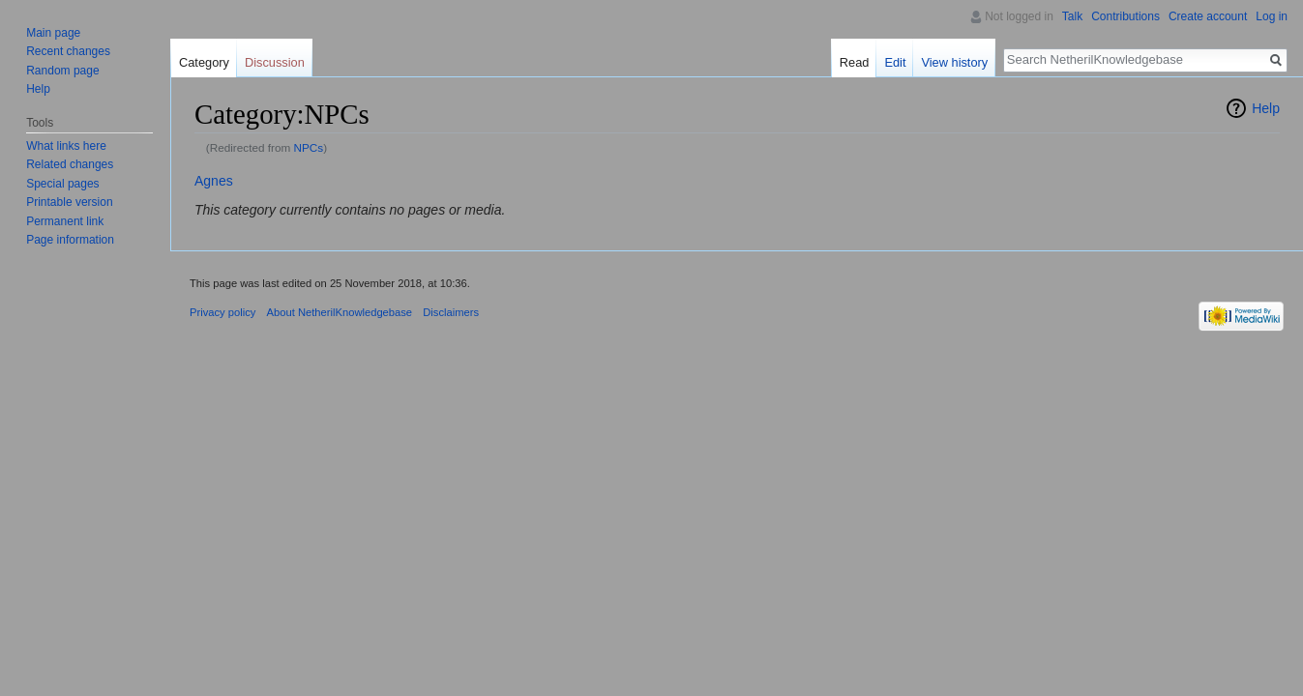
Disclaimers (451, 312)
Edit (894, 62)
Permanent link (65, 221)
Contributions (1125, 16)
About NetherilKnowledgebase (340, 312)
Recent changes (68, 51)
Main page (53, 33)
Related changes (69, 164)
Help (1266, 108)
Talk (1072, 16)
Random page (62, 70)
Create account (1208, 16)
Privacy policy (222, 312)
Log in (1272, 16)
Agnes (213, 180)
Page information (70, 239)
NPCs (309, 147)
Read (855, 62)
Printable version (69, 202)
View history (954, 62)
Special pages (62, 183)
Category (204, 62)
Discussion (275, 62)
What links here (66, 146)
